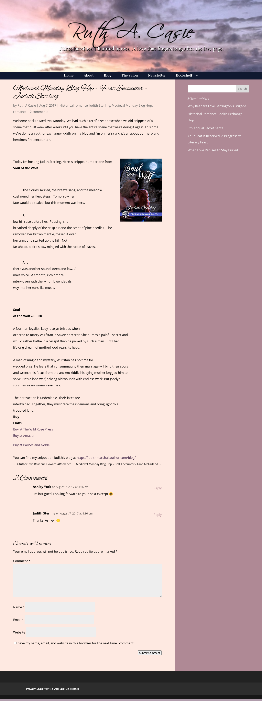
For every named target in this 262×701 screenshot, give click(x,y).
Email (18, 620)
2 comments (39, 112)
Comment (21, 561)
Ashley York (42, 487)
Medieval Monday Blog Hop (132, 105)
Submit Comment (149, 653)
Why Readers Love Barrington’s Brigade (217, 106)
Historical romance (74, 105)
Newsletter (157, 76)
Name (19, 607)
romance (20, 112)
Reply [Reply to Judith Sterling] (158, 515)
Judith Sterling (99, 105)
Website (19, 632)
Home (68, 76)
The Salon (130, 76)
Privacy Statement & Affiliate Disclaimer (52, 689)
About (89, 76)
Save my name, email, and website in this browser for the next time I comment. (76, 643)
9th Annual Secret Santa (205, 128)
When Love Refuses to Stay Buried (213, 150)
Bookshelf (184, 76)
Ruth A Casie (26, 105)
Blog (107, 76)
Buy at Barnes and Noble (31, 445)
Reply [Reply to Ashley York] (158, 488)
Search (242, 89)
